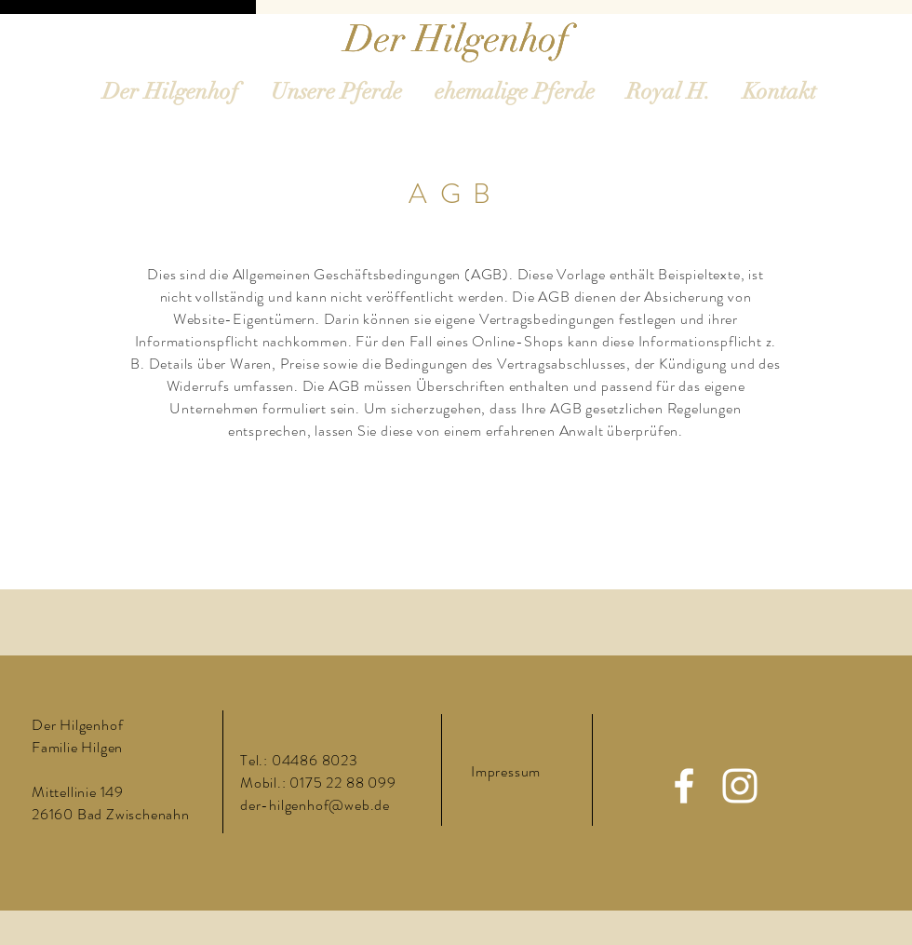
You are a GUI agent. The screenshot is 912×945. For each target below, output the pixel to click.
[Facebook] (684, 786)
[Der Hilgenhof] (456, 39)
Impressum (506, 771)
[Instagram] (740, 786)
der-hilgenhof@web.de (315, 805)
